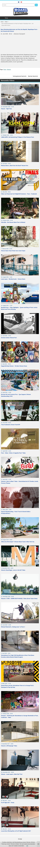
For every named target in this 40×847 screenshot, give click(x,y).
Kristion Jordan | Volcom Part (9, 337)
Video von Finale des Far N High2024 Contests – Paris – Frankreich (19, 194)
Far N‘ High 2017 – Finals (7, 802)
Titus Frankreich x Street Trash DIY (10, 424)
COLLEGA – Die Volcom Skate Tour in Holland (13, 222)
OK (27, 845)
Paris (4, 69)
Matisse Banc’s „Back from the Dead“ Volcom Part (14, 165)
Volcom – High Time (6, 108)
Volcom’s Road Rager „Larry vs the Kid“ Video (13, 570)
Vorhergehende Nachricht (19, 76)
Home (2, 21)
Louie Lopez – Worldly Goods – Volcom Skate (13, 279)
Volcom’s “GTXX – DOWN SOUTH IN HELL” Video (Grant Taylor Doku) (19, 598)
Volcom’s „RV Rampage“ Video (9, 746)
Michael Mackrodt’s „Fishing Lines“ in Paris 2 (13, 627)
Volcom (9, 69)
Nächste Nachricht (33, 76)
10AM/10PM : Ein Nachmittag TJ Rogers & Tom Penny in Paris (17, 137)
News (6, 21)
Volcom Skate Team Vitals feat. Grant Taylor (13, 250)
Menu (20, 18)
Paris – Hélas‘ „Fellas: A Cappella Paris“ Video (13, 453)
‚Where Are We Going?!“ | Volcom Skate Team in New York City (17, 541)
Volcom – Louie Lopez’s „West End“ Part (11, 774)
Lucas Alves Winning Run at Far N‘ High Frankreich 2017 (16, 831)
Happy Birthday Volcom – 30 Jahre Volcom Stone (14, 366)
